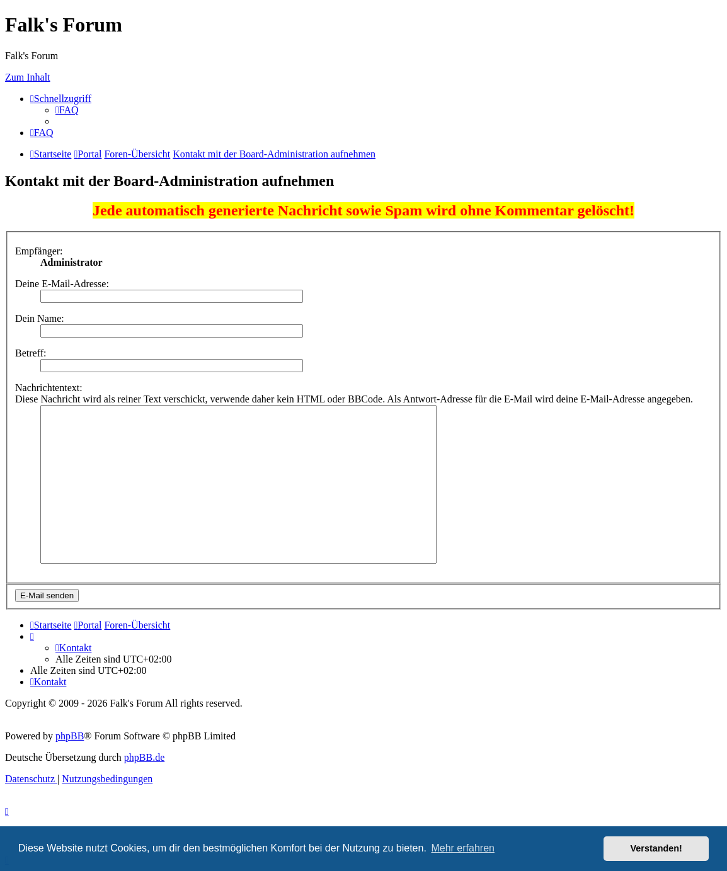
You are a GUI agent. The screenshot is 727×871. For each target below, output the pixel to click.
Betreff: (30, 353)
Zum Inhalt (27, 77)
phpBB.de (144, 757)
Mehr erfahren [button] (463, 848)
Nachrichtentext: (49, 387)
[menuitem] (67, 110)
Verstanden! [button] (656, 848)
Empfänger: (39, 251)
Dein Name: (39, 318)
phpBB (69, 736)
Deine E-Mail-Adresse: (62, 283)
